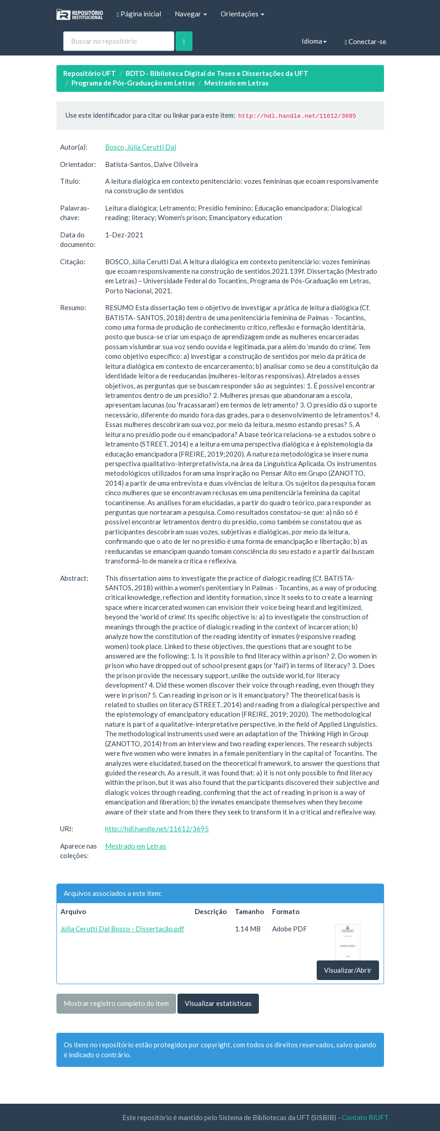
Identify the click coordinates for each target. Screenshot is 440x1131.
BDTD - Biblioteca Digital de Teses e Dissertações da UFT (217, 73)
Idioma (314, 41)
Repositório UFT (89, 73)
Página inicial (138, 14)
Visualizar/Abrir (348, 970)
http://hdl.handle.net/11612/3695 (157, 828)
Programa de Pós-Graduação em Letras (133, 83)
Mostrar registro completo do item (116, 1003)
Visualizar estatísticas (218, 1003)
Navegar (191, 14)
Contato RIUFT (365, 1117)
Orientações (242, 14)
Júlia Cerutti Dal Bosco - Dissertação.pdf (122, 929)
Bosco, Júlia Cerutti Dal (140, 147)
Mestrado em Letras (236, 83)
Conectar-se (365, 41)
